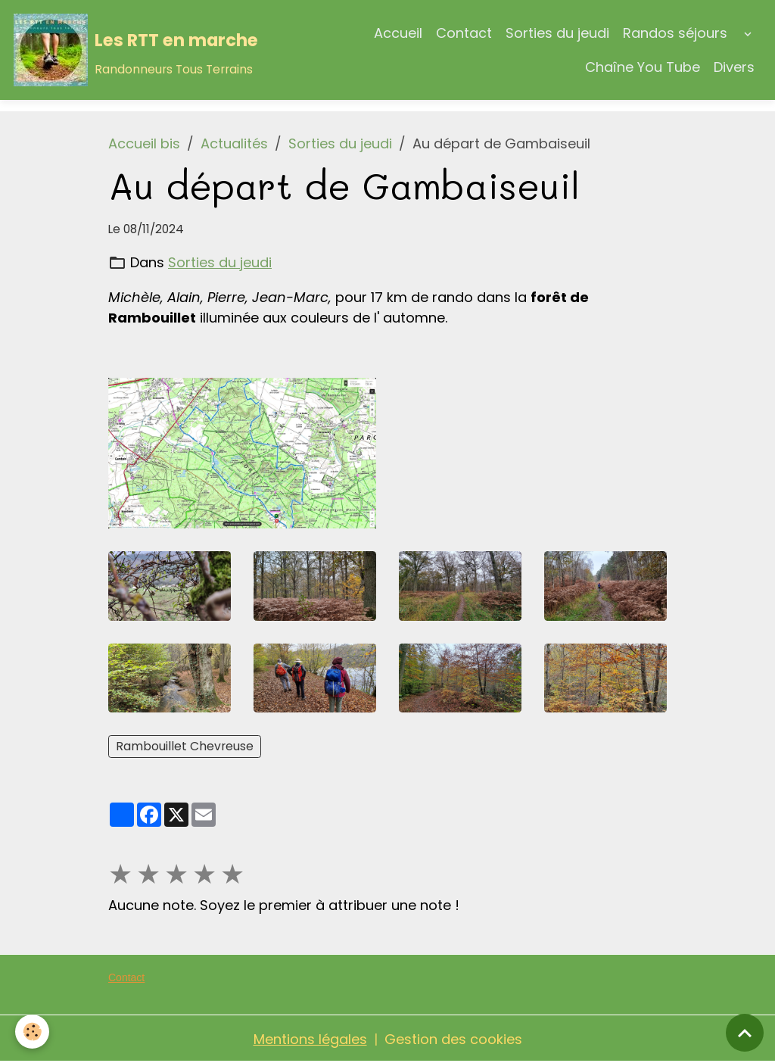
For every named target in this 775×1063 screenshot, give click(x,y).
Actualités (234, 143)
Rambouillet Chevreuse (185, 746)
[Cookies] (32, 1032)
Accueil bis (144, 143)
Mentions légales (310, 1039)
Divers (734, 67)
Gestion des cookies (453, 1039)
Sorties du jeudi (557, 32)
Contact (464, 32)
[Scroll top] (745, 1033)
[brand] (123, 50)
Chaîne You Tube (642, 67)
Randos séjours (675, 32)
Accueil (398, 32)
